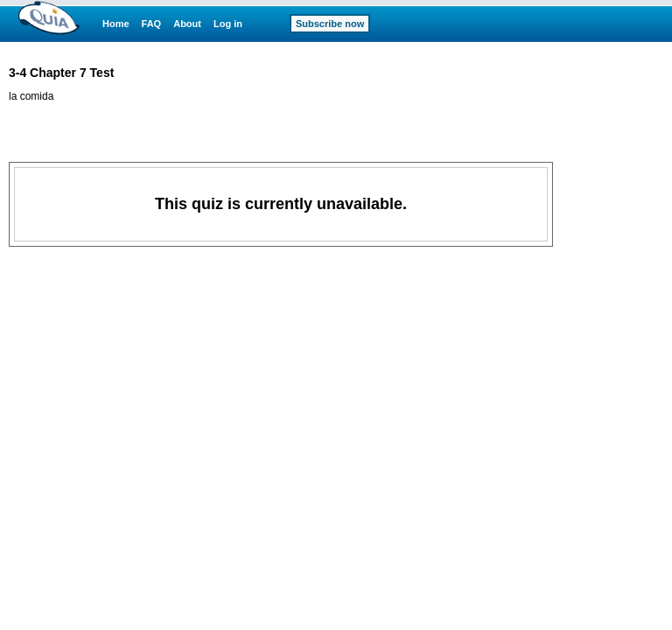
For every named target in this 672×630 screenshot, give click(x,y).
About (187, 23)
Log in (228, 23)
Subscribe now (330, 23)
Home (116, 23)
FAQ (152, 23)
